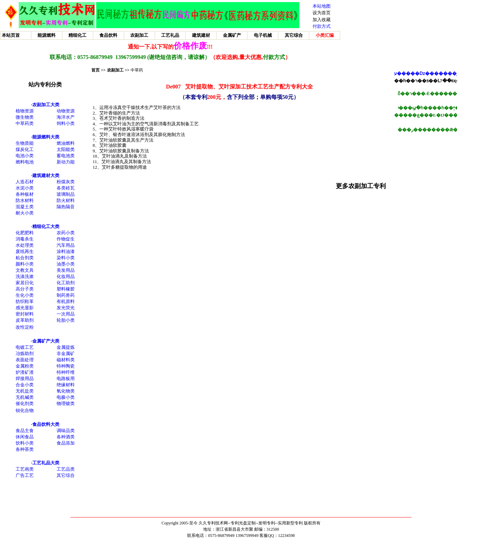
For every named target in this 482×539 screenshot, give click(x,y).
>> (127, 70)
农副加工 (115, 70)
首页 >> (98, 70)
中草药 (137, 70)
